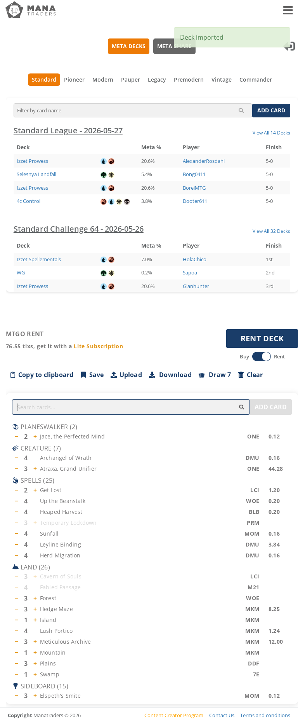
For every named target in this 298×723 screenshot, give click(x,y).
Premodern (189, 79)
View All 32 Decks (271, 231)
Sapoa (190, 272)
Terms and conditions (265, 715)
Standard (44, 79)
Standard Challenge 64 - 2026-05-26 (79, 229)
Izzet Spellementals (39, 259)
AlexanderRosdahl (204, 160)
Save (92, 374)
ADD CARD (271, 110)
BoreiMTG (194, 187)
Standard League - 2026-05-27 (68, 130)
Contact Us (221, 715)
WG (21, 272)
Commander (255, 79)
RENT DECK (262, 338)
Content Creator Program (173, 715)
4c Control (28, 200)
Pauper (130, 79)
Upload (126, 374)
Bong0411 (194, 174)
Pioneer (74, 79)
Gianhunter (196, 286)
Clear (250, 374)
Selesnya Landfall (36, 174)
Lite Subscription (98, 346)
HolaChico (194, 259)
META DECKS (129, 46)
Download (170, 374)
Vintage (221, 79)
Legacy (157, 79)
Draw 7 (214, 374)
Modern (102, 79)
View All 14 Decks (271, 132)
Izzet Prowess (32, 160)
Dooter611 (195, 200)
